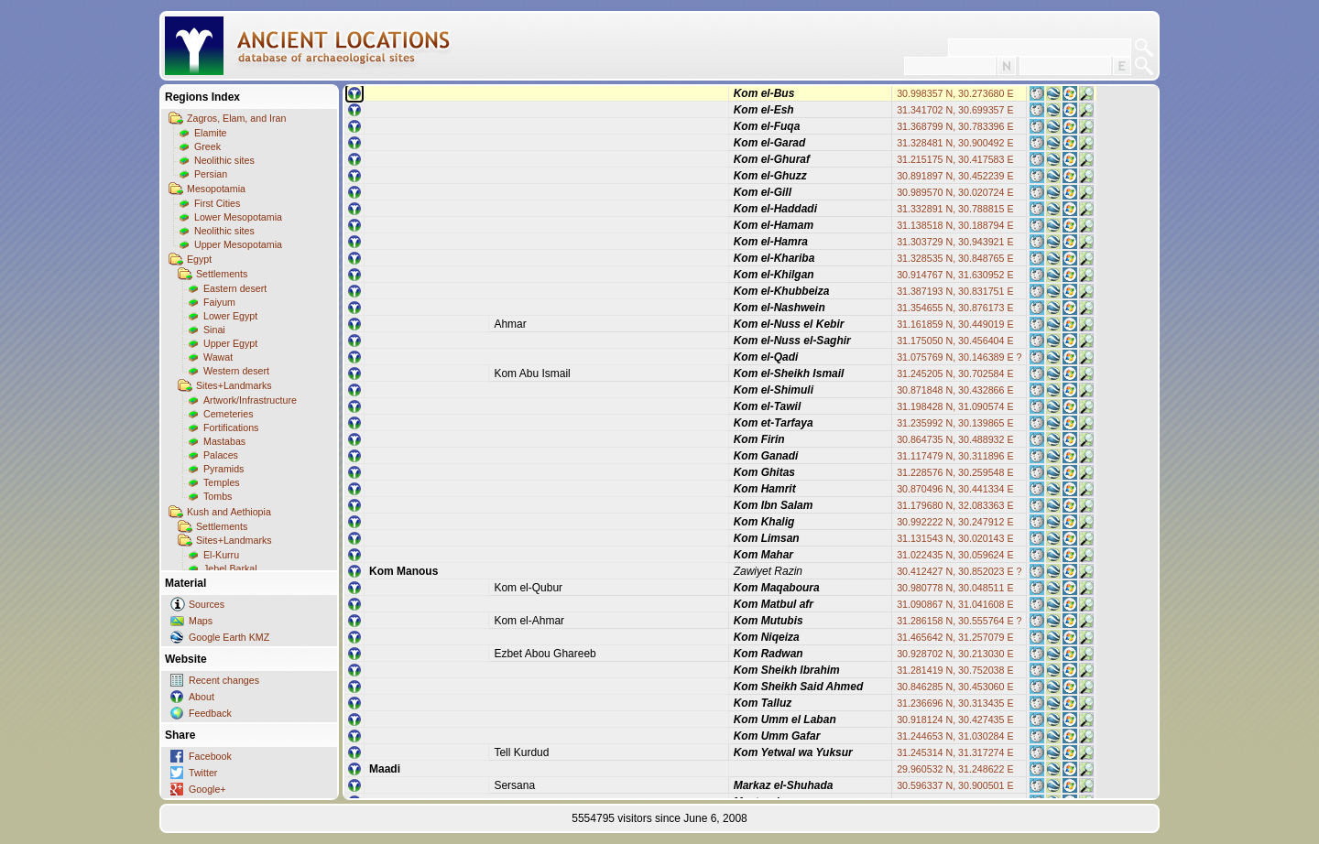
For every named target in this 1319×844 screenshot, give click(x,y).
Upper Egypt (230, 343)
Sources (206, 604)
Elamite (210, 132)
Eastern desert (235, 288)
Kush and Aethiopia (229, 511)
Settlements (221, 273)
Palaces (220, 454)
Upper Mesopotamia (238, 244)
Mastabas (224, 441)
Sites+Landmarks (234, 385)
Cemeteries (228, 413)
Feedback (210, 713)
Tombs (217, 496)
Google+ (207, 789)
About (201, 696)
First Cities (217, 203)
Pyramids (223, 468)
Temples (221, 482)
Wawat (218, 357)
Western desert (236, 370)
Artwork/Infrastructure (250, 400)
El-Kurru (221, 554)
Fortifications (230, 427)
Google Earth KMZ (229, 637)
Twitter (203, 772)
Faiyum (219, 302)
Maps (201, 620)
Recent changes (224, 680)
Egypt (199, 259)
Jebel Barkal (230, 568)
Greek (207, 146)
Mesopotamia (216, 188)
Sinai (214, 329)
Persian (210, 173)
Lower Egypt (230, 315)
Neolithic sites (224, 160)
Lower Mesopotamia (238, 216)
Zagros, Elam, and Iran (236, 118)
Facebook (210, 756)
